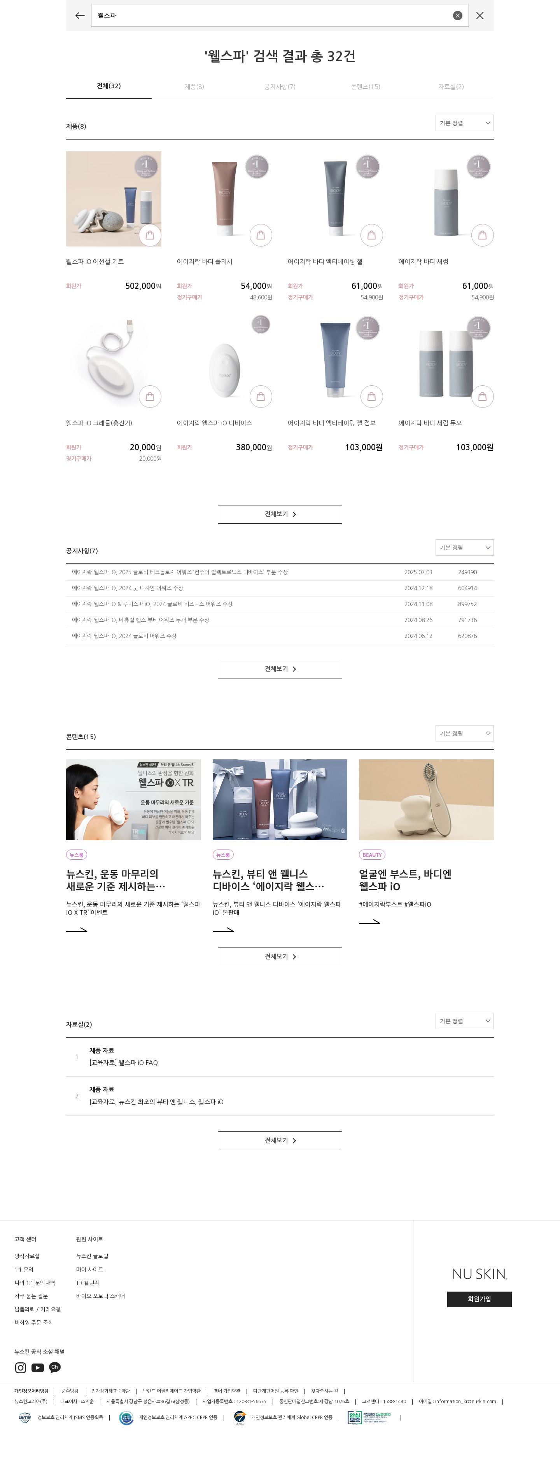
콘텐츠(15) (366, 87)
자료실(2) (451, 87)
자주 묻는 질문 (31, 1296)
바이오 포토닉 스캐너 (100, 1296)
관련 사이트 (89, 1239)
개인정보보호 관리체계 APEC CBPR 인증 (167, 1418)
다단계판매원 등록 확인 (275, 1391)
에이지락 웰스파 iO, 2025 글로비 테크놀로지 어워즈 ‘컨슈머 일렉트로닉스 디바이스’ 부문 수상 (180, 572)
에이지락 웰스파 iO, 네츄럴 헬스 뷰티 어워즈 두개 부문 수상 (140, 620)
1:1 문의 (23, 1270)
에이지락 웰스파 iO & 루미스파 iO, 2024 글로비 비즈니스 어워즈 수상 (152, 604)
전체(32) (109, 86)
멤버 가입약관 (227, 1391)
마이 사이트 (89, 1270)
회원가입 (479, 1299)
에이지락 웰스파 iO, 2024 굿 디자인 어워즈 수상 (127, 588)
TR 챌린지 (87, 1283)
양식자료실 (27, 1256)
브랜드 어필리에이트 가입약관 (172, 1391)
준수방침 (70, 1391)
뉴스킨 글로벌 (92, 1256)
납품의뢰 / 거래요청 (37, 1309)
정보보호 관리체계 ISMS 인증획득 (60, 1418)
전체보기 (280, 514)
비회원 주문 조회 (33, 1322)
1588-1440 (394, 1401)
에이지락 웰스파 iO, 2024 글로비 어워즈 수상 (124, 636)
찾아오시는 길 (324, 1391)
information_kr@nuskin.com (465, 1401)
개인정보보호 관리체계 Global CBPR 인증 (282, 1418)
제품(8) (194, 87)
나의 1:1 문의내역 (34, 1283)
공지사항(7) (280, 87)
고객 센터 (25, 1239)
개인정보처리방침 (31, 1391)
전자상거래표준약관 (110, 1391)
